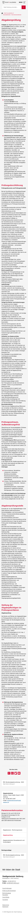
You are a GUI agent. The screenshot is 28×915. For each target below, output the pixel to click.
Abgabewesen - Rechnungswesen (12, 14)
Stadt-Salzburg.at (9, 13)
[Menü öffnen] (22, 2)
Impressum (5, 906)
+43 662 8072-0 (11, 881)
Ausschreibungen (7, 888)
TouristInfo (5, 899)
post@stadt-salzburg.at (13, 883)
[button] (9, 773)
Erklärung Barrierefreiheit (9, 890)
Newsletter (5, 895)
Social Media (5, 897)
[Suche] (12, 7)
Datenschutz (5, 905)
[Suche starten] (24, 7)
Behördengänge (6, 893)
